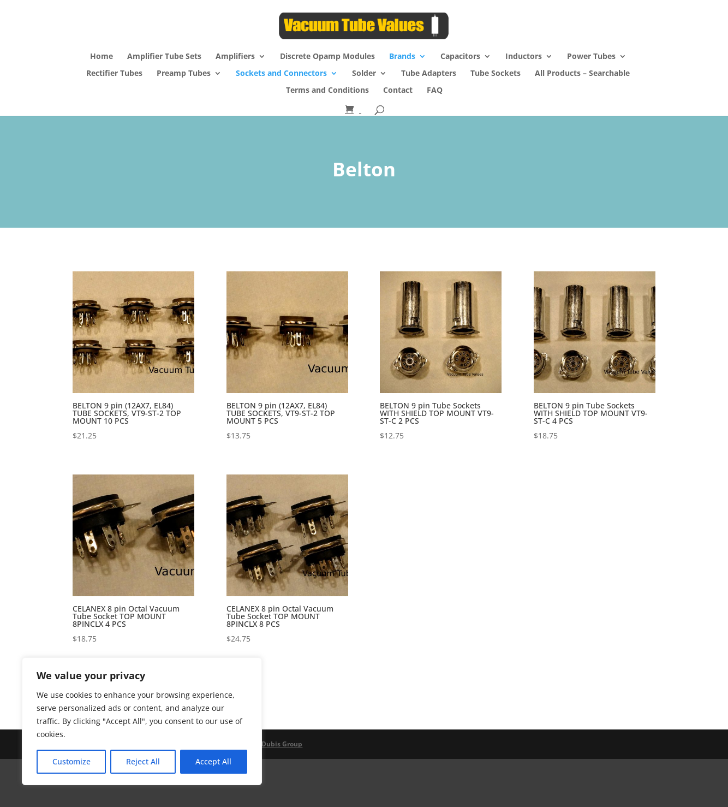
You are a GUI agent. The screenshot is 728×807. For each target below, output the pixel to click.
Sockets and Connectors (281, 73)
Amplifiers (235, 56)
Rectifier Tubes (114, 73)
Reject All (143, 761)
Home (101, 56)
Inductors (523, 56)
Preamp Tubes (184, 73)
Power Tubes (591, 56)
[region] (142, 721)
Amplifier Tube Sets (164, 56)
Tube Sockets (495, 73)
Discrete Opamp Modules (327, 56)
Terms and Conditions (327, 90)
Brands (402, 56)
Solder (364, 73)
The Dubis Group (275, 744)
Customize (71, 761)
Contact (398, 90)
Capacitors (460, 56)
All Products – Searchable (582, 73)
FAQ (435, 90)
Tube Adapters (428, 73)
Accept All (213, 761)
